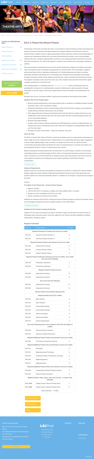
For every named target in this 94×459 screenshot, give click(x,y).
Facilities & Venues (8, 73)
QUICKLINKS (89, 456)
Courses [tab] (28, 410)
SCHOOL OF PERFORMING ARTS (11, 42)
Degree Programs (39, 35)
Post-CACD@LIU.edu (70, 426)
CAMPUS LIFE (44, 2)
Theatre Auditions (7, 51)
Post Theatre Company (61, 85)
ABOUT (18, 2)
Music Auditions (7, 56)
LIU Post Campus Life (84, 426)
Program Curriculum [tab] (32, 398)
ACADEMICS (35, 2)
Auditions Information (31, 205)
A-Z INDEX (87, 2)
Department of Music (8, 60)
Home (2, 35)
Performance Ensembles (9, 69)
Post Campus (9, 35)
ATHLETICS (54, 2)
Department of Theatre (9, 64)
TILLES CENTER (78, 2)
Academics (16, 35)
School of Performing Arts (26, 35)
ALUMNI (61, 2)
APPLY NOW (16, 446)
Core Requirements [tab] (31, 404)
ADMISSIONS (26, 2)
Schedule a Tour (29, 164)
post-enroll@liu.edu (83, 440)
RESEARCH (69, 2)
